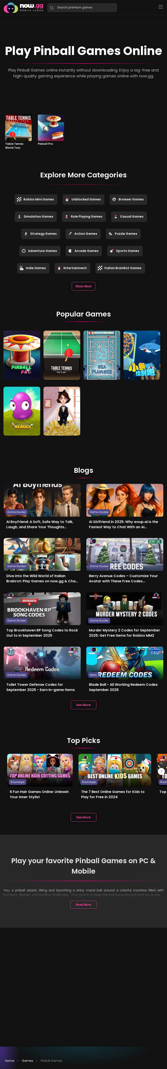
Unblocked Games (83, 199)
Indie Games (32, 268)
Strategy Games (40, 233)
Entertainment (72, 268)
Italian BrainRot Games (120, 268)
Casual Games (129, 216)
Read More (83, 904)
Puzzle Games (122, 233)
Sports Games (124, 251)
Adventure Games (39, 251)
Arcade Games (83, 251)
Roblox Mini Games (35, 199)
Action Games (82, 233)
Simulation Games (35, 216)
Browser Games (128, 199)
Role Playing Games (83, 216)
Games (27, 1061)
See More (83, 704)
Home (9, 1061)
